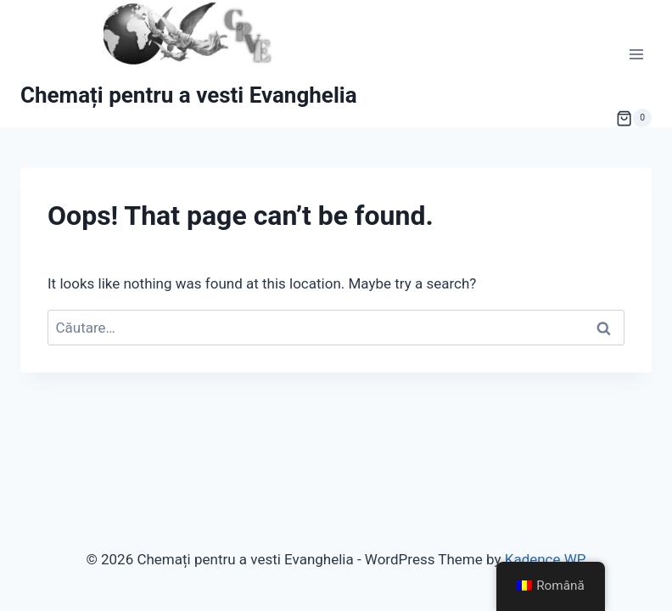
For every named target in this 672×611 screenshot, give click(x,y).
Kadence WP (545, 559)
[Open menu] (636, 55)
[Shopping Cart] (634, 118)
